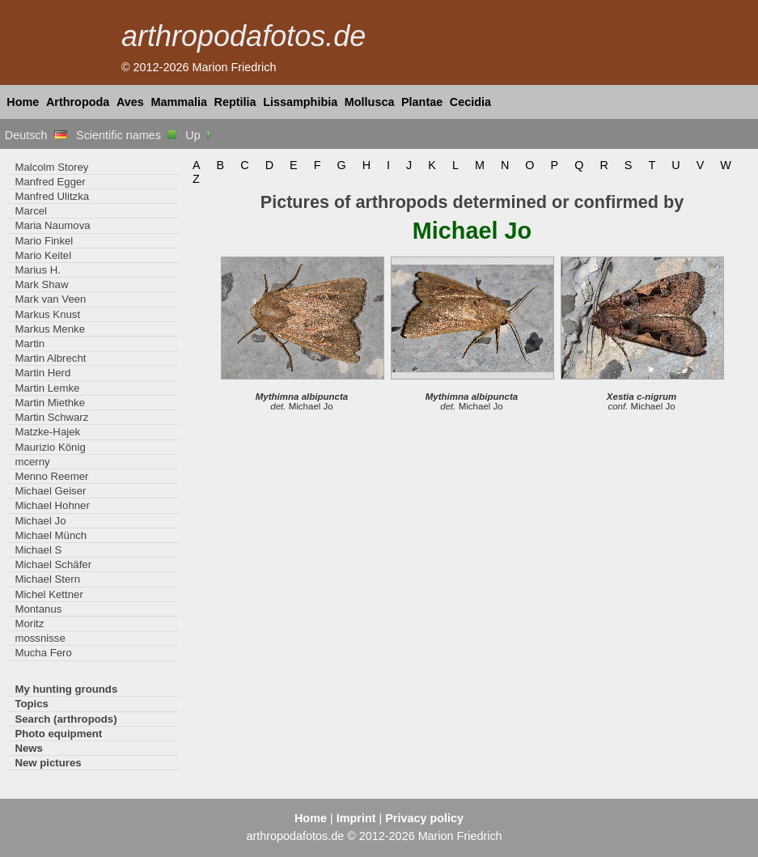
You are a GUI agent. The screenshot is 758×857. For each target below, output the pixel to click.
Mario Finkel (44, 241)
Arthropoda (77, 101)
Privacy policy (424, 818)
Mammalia (178, 101)
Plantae (422, 101)
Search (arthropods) (65, 719)
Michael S (38, 550)
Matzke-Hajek (47, 432)
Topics (32, 704)
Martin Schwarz (51, 417)
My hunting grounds (66, 689)
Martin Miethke (50, 403)
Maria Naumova (52, 225)
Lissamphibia (300, 101)
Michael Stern (47, 579)
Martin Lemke (47, 388)
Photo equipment (58, 734)
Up (198, 135)
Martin (29, 343)
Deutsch (36, 135)
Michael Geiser (50, 491)
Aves (130, 101)
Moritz (29, 623)
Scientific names (126, 135)
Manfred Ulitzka (52, 196)
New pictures (48, 763)
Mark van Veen (50, 299)
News (29, 748)
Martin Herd (42, 373)
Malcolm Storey (51, 167)
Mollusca (370, 101)
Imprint (356, 818)
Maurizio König (50, 447)
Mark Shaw (41, 284)
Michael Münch (51, 535)
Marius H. (38, 270)
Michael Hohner (52, 505)
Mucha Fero (43, 653)
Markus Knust (47, 314)
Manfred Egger (50, 182)
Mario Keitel (43, 255)
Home (22, 101)
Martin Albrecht (50, 358)
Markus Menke (50, 329)
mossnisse (40, 638)
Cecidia (470, 101)
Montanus (38, 609)
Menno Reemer (51, 476)
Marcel (31, 211)
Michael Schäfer (53, 564)
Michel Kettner (49, 594)
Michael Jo (40, 521)
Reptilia (235, 101)
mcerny (32, 462)
